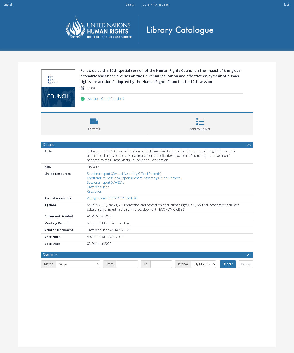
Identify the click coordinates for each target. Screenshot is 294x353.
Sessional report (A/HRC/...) (105, 182)
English (8, 4)
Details (48, 144)
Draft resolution (98, 187)
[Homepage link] (147, 28)
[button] (106, 98)
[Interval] (203, 264)
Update (228, 264)
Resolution (94, 191)
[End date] (161, 264)
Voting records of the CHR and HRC (112, 198)
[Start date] (127, 264)
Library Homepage (155, 4)
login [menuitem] (287, 4)
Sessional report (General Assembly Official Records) (124, 174)
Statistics (50, 254)
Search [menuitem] (130, 4)
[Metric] (78, 264)
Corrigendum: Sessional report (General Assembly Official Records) (134, 178)
